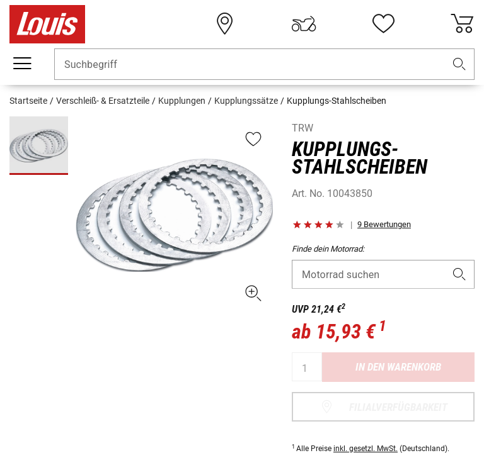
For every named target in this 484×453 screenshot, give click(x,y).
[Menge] (307, 366)
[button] (459, 64)
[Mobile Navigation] (22, 63)
